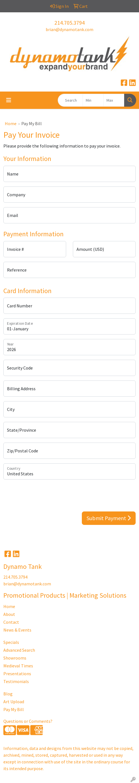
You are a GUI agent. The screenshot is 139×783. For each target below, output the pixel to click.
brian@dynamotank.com (69, 29)
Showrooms (14, 658)
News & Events (17, 630)
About (9, 614)
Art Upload (13, 701)
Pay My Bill (13, 709)
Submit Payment (109, 518)
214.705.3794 (69, 22)
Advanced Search (19, 650)
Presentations (17, 673)
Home (11, 123)
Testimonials (16, 681)
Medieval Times (18, 666)
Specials (11, 642)
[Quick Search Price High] (113, 100)
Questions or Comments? (27, 721)
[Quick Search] (70, 100)
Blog (8, 693)
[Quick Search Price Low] (93, 100)
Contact (11, 622)
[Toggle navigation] (9, 100)
